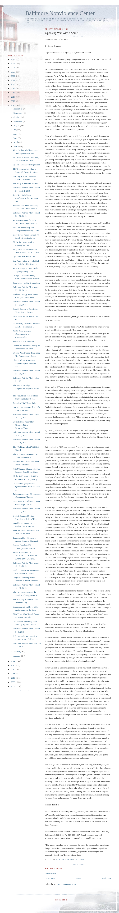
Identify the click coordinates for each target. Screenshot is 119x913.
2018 (13, 92)
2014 (13, 661)
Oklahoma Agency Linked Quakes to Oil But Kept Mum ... (26, 486)
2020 (13, 84)
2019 (13, 88)
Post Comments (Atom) (66, 884)
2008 (13, 686)
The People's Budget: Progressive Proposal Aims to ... (26, 388)
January (17, 656)
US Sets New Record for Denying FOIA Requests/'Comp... (23, 425)
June (16, 134)
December (18, 109)
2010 (13, 678)
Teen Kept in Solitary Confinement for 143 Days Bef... (25, 198)
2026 (13, 59)
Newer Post (50, 878)
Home (78, 878)
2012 (13, 669)
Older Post (106, 878)
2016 (13, 101)
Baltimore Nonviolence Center (60, 13)
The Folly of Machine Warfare (25, 183)
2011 (13, 673)
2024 (13, 67)
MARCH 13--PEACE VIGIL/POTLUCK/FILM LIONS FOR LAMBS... (25, 555)
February (18, 651)
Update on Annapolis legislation (26, 165)
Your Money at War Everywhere (26, 283)
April (16, 142)
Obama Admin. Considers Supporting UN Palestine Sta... (24, 363)
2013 (13, 665)
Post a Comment (50, 874)
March (16, 146)
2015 (13, 105)
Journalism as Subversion (23, 341)
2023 (13, 72)
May (16, 138)
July (16, 129)
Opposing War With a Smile (24, 256)
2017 (13, 97)
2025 (13, 63)
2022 (13, 76)
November (18, 113)
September (18, 121)
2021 (13, 80)
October (17, 117)
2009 (13, 682)
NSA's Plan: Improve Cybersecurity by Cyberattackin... (22, 334)
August (17, 125)
